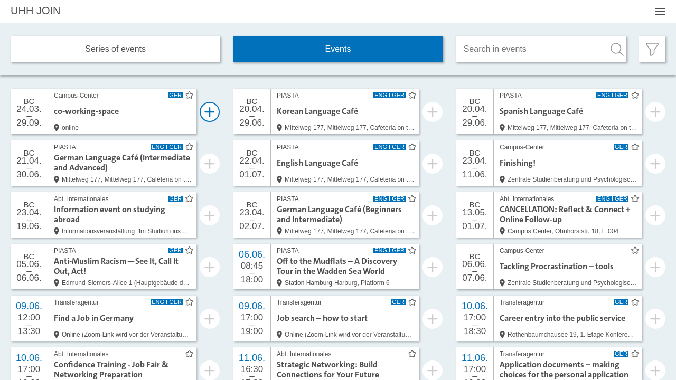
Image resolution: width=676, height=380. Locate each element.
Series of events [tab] (115, 48)
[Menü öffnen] (660, 11)
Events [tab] (338, 48)
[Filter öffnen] (652, 49)
